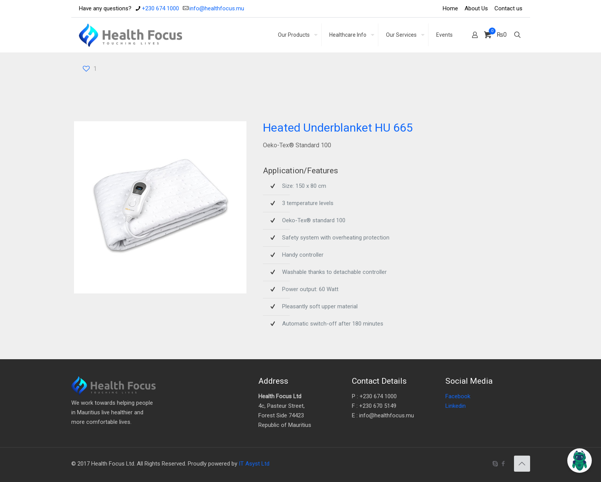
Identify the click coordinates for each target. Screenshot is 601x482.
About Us (476, 8)
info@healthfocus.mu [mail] (216, 8)
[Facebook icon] (503, 463)
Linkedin (455, 405)
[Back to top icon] (522, 464)
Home (450, 8)
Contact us (508, 8)
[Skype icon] (495, 463)
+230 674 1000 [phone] (160, 8)
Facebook (457, 396)
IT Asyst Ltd (254, 463)
